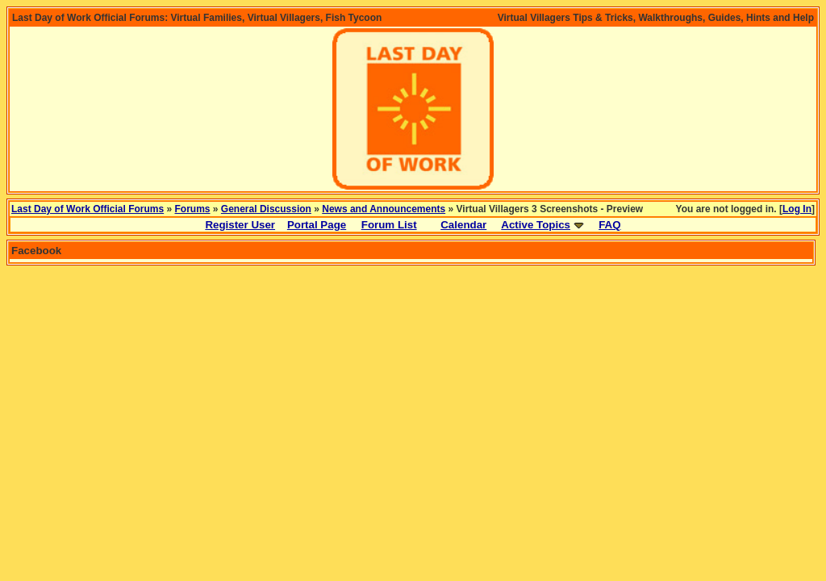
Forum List (389, 225)
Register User (240, 225)
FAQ (609, 225)
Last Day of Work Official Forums (87, 209)
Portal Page (316, 225)
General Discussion (266, 209)
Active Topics (535, 225)
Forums (193, 209)
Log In (796, 209)
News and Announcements (383, 209)
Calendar (463, 225)
